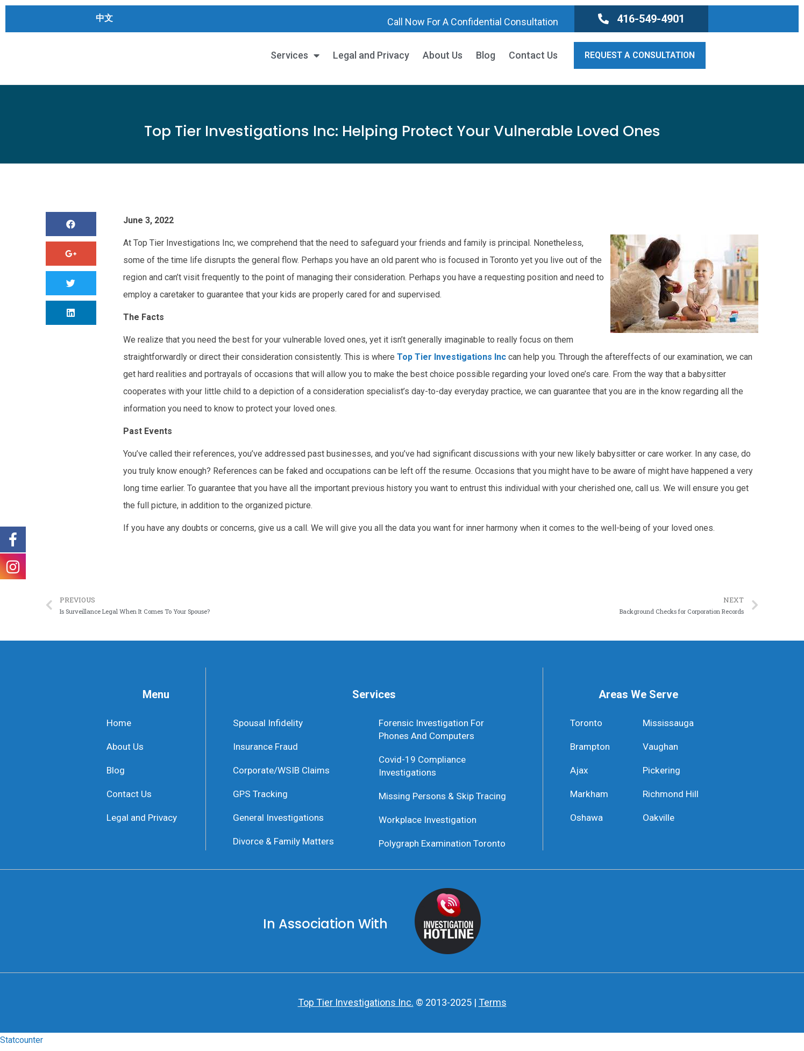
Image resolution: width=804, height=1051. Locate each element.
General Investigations (281, 820)
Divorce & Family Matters (285, 844)
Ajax (579, 771)
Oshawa (587, 820)
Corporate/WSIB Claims (283, 771)
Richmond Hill (672, 796)
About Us (443, 55)
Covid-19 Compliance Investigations (424, 767)
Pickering (662, 771)
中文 (104, 18)
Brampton (591, 747)
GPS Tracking (261, 796)
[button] (641, 18)
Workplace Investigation (430, 823)
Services (295, 55)
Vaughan (661, 747)
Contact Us (533, 55)
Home (119, 723)
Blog (485, 55)
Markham (590, 796)
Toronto (586, 723)
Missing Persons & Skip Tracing (446, 799)
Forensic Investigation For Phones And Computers (434, 730)
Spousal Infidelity (269, 723)
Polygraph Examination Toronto (445, 847)
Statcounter (21, 1044)
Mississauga (670, 723)
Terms (493, 1006)
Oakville (659, 820)
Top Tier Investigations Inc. (356, 1006)
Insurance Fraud (267, 747)
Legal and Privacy (371, 55)
